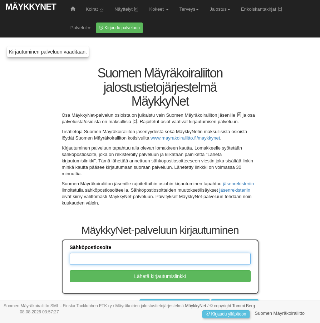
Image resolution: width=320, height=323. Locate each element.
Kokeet (158, 9)
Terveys (189, 9)
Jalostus (220, 9)
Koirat (95, 9)
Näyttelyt (126, 9)
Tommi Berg (243, 305)
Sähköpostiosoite (91, 247)
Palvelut (80, 27)
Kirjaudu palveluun (119, 27)
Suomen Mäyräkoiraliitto (280, 313)
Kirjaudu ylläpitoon (226, 314)
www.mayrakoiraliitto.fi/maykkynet (185, 138)
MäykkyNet (30, 6)
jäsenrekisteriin (238, 183)
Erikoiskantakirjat (261, 9)
